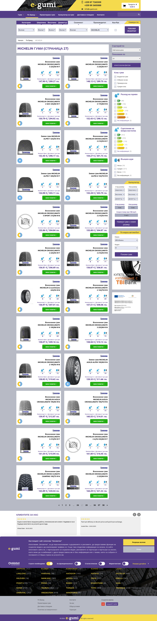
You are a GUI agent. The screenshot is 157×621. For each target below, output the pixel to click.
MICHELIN (120, 573)
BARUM (119, 549)
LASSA (119, 568)
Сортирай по (118, 46)
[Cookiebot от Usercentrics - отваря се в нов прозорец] (14, 616)
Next (139, 514)
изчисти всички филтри (122, 65)
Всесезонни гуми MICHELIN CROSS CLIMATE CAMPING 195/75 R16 (48, 473)
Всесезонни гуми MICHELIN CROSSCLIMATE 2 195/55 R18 (49, 362)
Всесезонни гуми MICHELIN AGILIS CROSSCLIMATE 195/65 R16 (48, 399)
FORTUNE (120, 559)
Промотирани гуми (47, 15)
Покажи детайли (139, 617)
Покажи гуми (126, 254)
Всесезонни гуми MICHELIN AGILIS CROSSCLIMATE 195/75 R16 (96, 399)
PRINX (44, 583)
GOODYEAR (121, 564)
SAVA (118, 583)
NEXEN (69, 578)
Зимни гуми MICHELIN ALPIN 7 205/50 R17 (50, 174)
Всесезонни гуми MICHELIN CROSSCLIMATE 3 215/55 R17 (49, 436)
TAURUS (45, 587)
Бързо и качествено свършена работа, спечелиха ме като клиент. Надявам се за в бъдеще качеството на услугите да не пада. (46, 523)
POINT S (20, 583)
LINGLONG (21, 573)
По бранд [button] (31, 15)
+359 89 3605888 (92, 5)
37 (99, 505)
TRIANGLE (120, 587)
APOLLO (20, 549)
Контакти (100, 15)
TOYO (93, 587)
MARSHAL (45, 573)
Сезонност (78, 22)
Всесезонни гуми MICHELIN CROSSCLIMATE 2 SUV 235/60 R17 (49, 101)
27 (82, 505)
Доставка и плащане (85, 15)
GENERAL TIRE (48, 564)
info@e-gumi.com (90, 9)
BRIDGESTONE (48, 554)
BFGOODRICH (22, 554)
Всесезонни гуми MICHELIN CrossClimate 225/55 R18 (50, 287)
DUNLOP (70, 559)
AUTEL (94, 549)
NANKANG (46, 578)
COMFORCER (72, 554)
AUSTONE (70, 549)
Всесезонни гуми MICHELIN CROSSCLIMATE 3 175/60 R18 (97, 101)
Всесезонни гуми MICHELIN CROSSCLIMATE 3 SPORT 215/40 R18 (49, 213)
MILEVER (20, 578)
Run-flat (115, 22)
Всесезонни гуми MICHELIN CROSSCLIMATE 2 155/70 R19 (97, 287)
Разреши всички (138, 595)
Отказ (139, 602)
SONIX (19, 587)
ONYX (93, 578)
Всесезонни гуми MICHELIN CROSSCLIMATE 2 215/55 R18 (97, 250)
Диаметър (62, 22)
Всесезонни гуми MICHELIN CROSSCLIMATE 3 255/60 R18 (97, 325)
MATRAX (95, 573)
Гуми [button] (21, 15)
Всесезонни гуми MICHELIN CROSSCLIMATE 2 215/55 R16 (97, 213)
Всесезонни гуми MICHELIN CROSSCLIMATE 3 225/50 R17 (49, 64)
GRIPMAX (20, 568)
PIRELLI (119, 578)
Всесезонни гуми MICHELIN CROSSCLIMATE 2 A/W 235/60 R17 (97, 436)
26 (78, 505)
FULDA (19, 564)
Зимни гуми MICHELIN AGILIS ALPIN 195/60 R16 (97, 360)
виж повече (51, 86)
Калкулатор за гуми (66, 15)
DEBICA (44, 559)
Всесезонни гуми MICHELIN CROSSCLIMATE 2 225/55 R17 (49, 250)
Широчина (41, 22)
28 (86, 505)
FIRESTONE (96, 559)
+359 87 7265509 (92, 2)
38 (103, 505)
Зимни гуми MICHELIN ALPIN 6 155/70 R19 (98, 174)
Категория (26, 22)
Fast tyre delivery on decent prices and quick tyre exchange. (110, 522)
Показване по (118, 54)
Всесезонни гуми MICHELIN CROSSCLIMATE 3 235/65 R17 (97, 64)
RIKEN (69, 583)
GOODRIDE (96, 564)
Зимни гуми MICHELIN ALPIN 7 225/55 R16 (50, 137)
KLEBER (45, 568)
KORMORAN (71, 568)
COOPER (120, 554)
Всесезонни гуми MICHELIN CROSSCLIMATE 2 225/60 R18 (97, 473)
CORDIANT (21, 559)
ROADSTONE (97, 583)
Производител (99, 22)
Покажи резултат (131, 29)
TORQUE (70, 587)
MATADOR (71, 573)
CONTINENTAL (97, 554)
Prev (134, 514)
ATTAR (44, 549)
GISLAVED (70, 564)
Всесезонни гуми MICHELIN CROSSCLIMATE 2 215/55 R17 (97, 138)
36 (95, 505)
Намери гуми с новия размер (126, 223)
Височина (52, 22)
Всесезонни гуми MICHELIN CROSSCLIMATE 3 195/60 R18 (49, 325)
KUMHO (94, 568)
